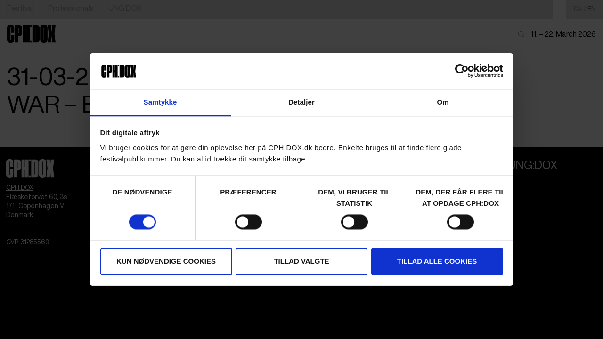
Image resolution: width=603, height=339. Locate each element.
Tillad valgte (301, 261)
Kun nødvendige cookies (166, 261)
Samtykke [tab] (160, 102)
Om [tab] (442, 102)
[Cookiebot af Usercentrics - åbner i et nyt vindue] (462, 71)
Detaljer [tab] (301, 102)
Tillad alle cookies (437, 261)
